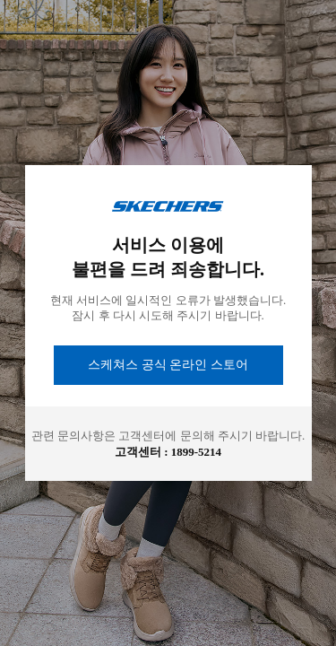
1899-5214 (196, 451)
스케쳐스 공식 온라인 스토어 (168, 364)
